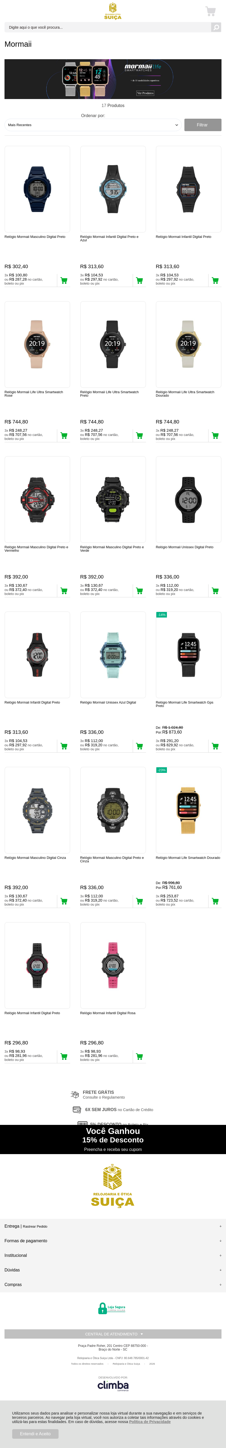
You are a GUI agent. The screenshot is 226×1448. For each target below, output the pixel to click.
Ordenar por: (93, 115)
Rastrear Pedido (35, 1254)
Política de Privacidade (150, 1422)
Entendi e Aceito (35, 1434)
